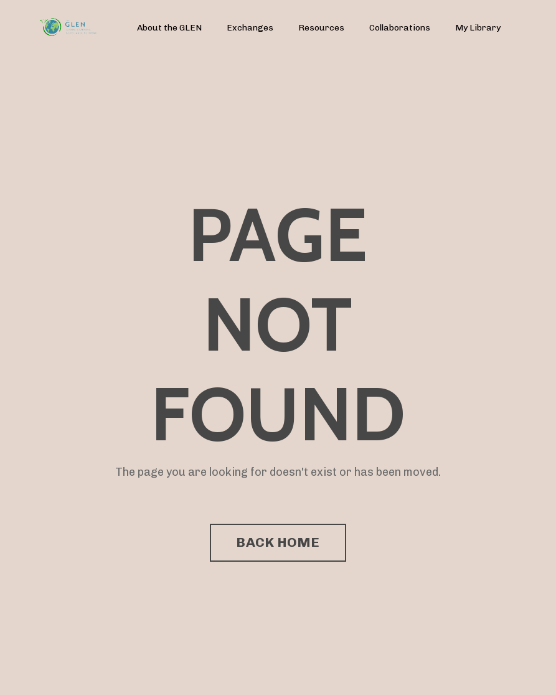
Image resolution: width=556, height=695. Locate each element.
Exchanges (250, 27)
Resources (321, 27)
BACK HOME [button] (277, 542)
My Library (478, 27)
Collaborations (399, 27)
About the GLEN (169, 27)
